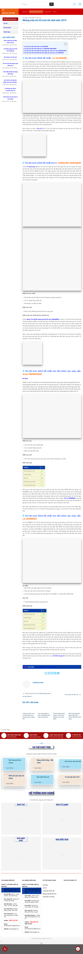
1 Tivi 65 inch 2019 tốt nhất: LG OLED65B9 (36, 46)
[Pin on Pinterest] (55, 673)
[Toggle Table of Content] (64, 44)
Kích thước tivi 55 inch (10, 57)
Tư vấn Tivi (38, 17)
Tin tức (55, 11)
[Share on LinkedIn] (58, 673)
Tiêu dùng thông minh (36, 11)
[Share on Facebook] (45, 673)
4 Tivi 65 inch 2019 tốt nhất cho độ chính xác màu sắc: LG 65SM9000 (44, 53)
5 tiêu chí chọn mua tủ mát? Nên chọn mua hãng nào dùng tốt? (29, 716)
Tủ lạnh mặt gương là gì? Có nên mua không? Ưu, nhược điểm (59, 716)
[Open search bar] (41, 943)
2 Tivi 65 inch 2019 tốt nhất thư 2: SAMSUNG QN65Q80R (40, 48)
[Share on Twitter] (49, 673)
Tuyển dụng (48, 11)
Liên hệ (45, 888)
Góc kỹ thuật (7, 27)
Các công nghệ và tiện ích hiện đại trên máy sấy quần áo (44, 715)
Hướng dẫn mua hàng (48, 896)
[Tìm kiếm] (51, 4)
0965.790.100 (13, 920)
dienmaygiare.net (13, 929)
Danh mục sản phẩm (8, 11)
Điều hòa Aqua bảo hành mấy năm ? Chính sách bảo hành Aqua (75, 716)
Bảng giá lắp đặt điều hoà (49, 893)
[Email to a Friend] (52, 673)
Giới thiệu (25, 11)
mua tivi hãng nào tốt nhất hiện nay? (45, 667)
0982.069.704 (34, 922)
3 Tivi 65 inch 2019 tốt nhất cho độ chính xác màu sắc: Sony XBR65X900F (45, 50)
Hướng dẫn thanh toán (49, 891)
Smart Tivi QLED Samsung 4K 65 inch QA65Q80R (42, 319)
